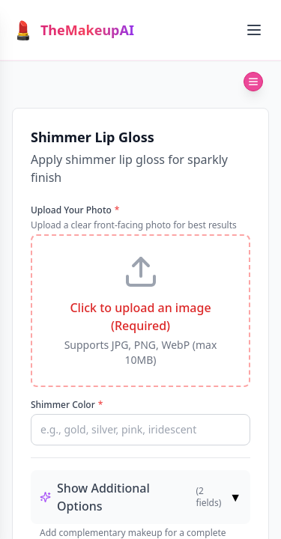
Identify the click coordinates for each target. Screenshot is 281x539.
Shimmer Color (67, 405)
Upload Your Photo (75, 210)
